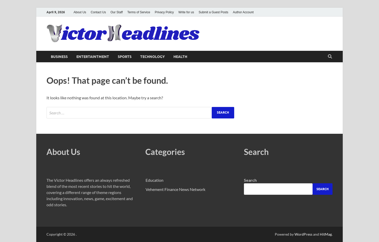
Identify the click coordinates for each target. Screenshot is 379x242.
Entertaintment (92, 57)
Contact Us (98, 12)
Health (180, 57)
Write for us (186, 12)
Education (154, 180)
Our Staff (117, 12)
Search (250, 180)
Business (59, 57)
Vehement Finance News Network (175, 189)
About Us (80, 12)
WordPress (303, 234)
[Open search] (330, 57)
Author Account (243, 12)
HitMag (326, 234)
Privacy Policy (164, 12)
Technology (152, 57)
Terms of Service (138, 12)
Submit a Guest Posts (213, 12)
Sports (125, 57)
